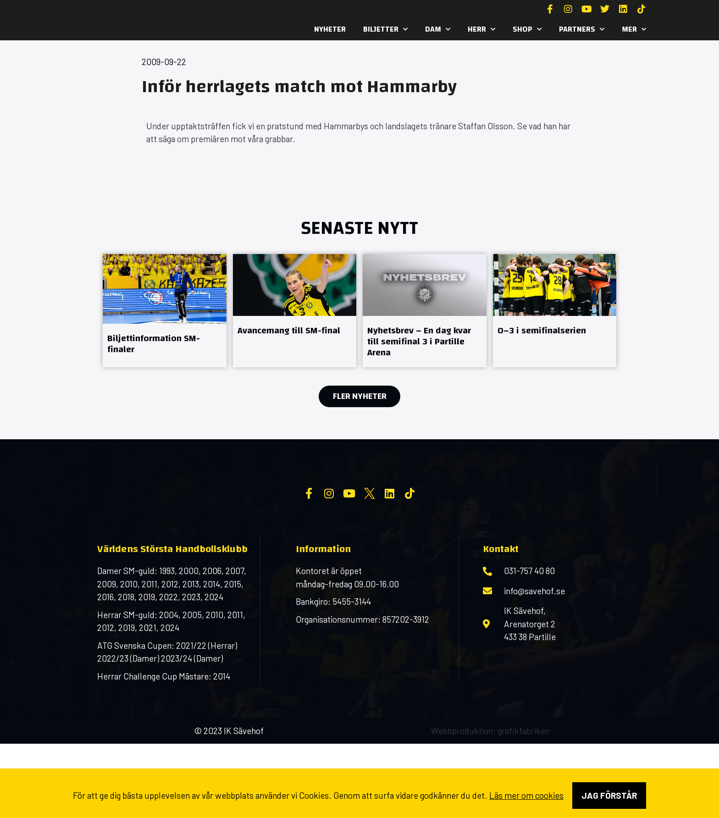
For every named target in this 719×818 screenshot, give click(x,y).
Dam (437, 29)
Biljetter (385, 29)
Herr (481, 29)
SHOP (527, 29)
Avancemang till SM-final (289, 330)
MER (634, 29)
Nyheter (330, 29)
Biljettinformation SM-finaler (153, 344)
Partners (581, 29)
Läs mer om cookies (526, 795)
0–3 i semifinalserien (542, 330)
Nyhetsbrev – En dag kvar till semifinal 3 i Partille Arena (419, 341)
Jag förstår (609, 795)
